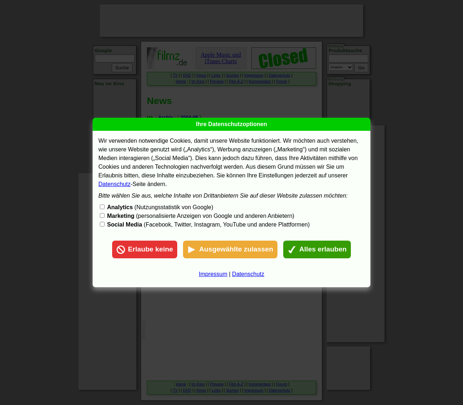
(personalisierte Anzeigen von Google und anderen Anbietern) (200, 216)
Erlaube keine (144, 249)
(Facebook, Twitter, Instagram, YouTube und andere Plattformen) (208, 224)
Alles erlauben (317, 249)
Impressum (213, 274)
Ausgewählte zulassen (230, 249)
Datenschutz (114, 184)
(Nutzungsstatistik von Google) (160, 207)
